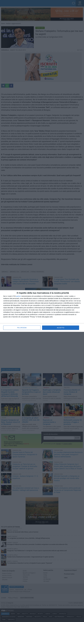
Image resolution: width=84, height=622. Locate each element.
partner (18, 296)
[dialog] (42, 311)
